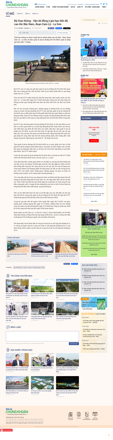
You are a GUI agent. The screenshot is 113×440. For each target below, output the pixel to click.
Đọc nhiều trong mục (21, 350)
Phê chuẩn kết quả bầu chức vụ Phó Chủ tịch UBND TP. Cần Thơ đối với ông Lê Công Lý (93, 100)
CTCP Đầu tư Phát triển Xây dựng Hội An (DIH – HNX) (94, 344)
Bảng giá (104, 118)
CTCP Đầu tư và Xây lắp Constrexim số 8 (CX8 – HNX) (94, 330)
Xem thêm (94, 201)
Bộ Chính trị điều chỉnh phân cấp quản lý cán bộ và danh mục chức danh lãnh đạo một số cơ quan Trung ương (94, 107)
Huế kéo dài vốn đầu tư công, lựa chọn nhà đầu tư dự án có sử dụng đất (93, 194)
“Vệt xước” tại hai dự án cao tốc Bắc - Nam (17, 255)
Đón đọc (84, 299)
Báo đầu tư (81, 4)
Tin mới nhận (87, 155)
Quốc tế (80, 7)
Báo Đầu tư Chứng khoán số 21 (91, 303)
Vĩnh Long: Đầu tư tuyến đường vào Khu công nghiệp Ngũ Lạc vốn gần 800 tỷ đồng (67, 369)
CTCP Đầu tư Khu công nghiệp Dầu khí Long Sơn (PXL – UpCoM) (93, 321)
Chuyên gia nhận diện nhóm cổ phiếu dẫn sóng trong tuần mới (94, 249)
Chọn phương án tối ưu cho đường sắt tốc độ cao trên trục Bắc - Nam (41, 255)
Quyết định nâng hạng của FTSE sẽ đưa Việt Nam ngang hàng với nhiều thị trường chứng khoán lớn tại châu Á (94, 237)
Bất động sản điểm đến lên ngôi (94, 232)
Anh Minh (20, 28)
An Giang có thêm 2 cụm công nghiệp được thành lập (41, 392)
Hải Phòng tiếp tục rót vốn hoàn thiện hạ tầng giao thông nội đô (17, 392)
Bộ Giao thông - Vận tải (38, 267)
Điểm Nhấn (94, 210)
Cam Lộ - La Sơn (27, 267)
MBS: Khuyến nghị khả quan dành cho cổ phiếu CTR (94, 283)
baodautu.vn (27, 28)
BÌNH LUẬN (16, 327)
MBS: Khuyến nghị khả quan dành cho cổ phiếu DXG (94, 276)
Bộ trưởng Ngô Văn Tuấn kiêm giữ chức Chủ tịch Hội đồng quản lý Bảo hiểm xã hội (95, 112)
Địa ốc (73, 7)
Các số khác (87, 309)
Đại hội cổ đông (88, 314)
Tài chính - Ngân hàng (92, 7)
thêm (103, 7)
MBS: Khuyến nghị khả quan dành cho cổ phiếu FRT (94, 289)
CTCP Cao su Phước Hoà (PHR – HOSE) (94, 349)
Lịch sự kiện (100, 314)
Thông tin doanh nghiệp (60, 7)
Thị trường (86, 118)
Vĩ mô (48, 7)
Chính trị (20, 13)
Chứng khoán (39, 7)
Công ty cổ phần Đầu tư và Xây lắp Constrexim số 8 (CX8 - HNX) (92, 335)
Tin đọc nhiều (100, 155)
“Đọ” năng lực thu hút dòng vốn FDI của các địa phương (41, 369)
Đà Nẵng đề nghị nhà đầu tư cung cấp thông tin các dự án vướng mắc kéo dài (93, 186)
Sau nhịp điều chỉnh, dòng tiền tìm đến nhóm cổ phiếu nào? (94, 228)
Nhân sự (35, 13)
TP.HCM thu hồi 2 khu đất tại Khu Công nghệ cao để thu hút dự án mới (41, 294)
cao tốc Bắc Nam (18, 267)
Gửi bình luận (74, 343)
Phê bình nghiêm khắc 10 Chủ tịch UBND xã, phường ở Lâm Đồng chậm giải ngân (17, 369)
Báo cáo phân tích (89, 265)
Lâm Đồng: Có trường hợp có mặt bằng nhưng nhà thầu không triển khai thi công (93, 161)
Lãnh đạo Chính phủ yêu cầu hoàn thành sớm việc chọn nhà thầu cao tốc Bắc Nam (66, 256)
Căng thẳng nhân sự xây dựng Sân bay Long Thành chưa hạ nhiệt (41, 317)
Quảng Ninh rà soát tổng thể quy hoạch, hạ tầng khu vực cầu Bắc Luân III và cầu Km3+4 (17, 295)
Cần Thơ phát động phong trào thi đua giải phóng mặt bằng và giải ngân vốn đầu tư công (93, 170)
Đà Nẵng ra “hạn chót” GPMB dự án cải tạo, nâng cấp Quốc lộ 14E (93, 178)
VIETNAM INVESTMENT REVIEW (92, 4)
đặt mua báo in (40, 4)
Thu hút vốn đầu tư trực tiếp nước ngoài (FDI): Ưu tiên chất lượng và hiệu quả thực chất (16, 318)
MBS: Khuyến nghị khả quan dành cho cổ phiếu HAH (94, 270)
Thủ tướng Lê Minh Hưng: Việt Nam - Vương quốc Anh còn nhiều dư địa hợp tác (95, 69)
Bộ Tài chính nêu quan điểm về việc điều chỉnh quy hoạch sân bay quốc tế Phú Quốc (67, 393)
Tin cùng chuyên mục (21, 276)
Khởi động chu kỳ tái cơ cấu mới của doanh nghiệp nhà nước (94, 244)
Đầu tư (27, 13)
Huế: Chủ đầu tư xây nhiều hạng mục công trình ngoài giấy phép (66, 317)
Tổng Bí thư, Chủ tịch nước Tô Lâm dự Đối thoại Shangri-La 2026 (94, 59)
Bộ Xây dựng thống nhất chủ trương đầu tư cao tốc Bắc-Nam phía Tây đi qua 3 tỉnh (67, 295)
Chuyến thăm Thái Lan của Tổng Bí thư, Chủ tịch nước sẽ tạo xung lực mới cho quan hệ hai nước (95, 64)
